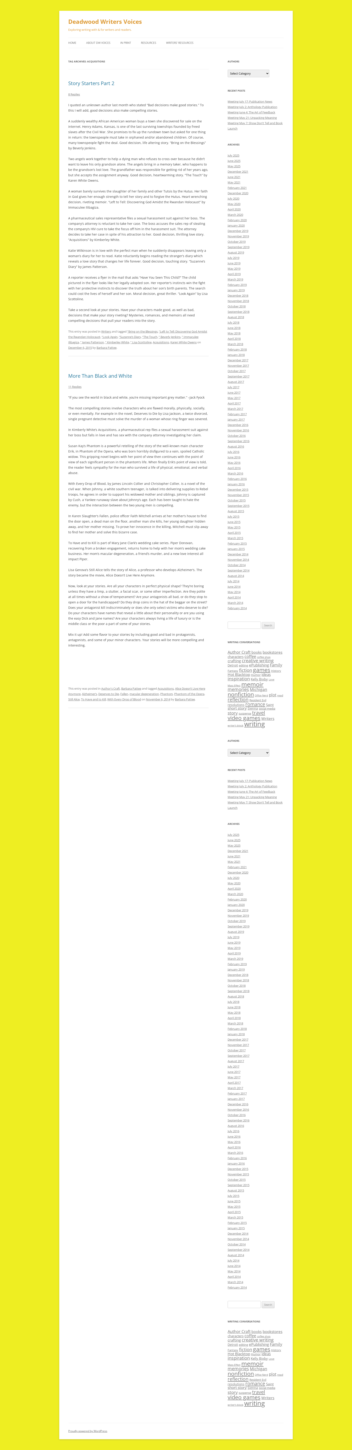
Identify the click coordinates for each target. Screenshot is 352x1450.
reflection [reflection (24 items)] (238, 699)
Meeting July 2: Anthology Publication (252, 107)
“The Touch (149, 337)
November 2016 (238, 430)
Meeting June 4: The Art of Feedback (251, 112)
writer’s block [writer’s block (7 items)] (235, 725)
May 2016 (234, 463)
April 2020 (234, 209)
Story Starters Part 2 (91, 83)
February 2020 (237, 220)
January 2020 (236, 225)
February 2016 (237, 479)
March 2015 (235, 538)
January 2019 (236, 290)
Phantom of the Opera (189, 694)
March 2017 (235, 409)
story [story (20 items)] (233, 713)
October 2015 (237, 500)
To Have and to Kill (93, 699)
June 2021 (234, 177)
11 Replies (74, 387)
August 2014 (236, 576)
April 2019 (234, 274)
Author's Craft (110, 688)
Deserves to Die (108, 694)
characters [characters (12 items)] (236, 656)
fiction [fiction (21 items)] (245, 670)
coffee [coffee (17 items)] (250, 656)
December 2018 (238, 296)
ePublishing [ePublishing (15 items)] (259, 665)
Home (72, 43)
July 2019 (233, 258)
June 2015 (234, 522)
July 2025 (233, 155)
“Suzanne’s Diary (130, 337)
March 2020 (235, 215)
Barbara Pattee (107, 348)
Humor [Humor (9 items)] (256, 675)
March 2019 (235, 279)
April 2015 (234, 533)
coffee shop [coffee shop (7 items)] (264, 657)
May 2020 (234, 204)
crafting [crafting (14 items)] (234, 660)
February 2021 (237, 188)
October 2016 (237, 436)
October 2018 (237, 306)
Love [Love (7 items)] (271, 679)
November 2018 (238, 301)
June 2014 (234, 587)
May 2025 (234, 166)
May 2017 (234, 398)
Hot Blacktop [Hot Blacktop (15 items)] (239, 674)
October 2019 (237, 242)
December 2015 (238, 490)
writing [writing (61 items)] (254, 723)
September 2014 (238, 570)
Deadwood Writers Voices (105, 22)
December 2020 (238, 193)
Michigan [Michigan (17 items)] (258, 689)
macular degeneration (144, 694)
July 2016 (233, 452)
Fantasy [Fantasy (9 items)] (233, 671)
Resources (148, 43)
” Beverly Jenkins (169, 337)
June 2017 (234, 393)
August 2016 (236, 446)
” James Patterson (92, 342)
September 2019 (238, 247)
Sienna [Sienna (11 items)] (253, 708)
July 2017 (233, 387)
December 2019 (238, 231)
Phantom (166, 694)
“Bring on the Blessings (142, 331)
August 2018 (236, 317)
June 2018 (234, 328)
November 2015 (238, 495)
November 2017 (238, 366)
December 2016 (238, 425)
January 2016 (236, 484)
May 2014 (234, 592)
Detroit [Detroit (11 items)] (233, 665)
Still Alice (74, 699)
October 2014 (237, 565)
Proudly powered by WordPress (87, 1431)
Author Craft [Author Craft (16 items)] (239, 652)
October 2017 (237, 371)
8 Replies (74, 94)
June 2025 (234, 161)
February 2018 (237, 349)
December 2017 (238, 360)
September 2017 (238, 376)
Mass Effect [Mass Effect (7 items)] (234, 685)
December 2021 (238, 172)
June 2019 (234, 263)
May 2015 (234, 527)
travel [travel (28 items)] (258, 712)
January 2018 (236, 355)
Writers (106, 331)
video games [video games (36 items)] (244, 718)
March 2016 (235, 473)
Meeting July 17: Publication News (250, 101)
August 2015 (236, 511)
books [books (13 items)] (256, 652)
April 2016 (234, 468)
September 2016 (238, 441)
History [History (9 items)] (276, 671)
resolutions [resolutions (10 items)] (236, 705)
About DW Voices (98, 43)
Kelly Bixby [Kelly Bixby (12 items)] (259, 679)
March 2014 (235, 603)
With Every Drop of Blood (124, 699)
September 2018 (238, 312)
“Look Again (110, 337)
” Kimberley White (117, 342)
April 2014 (234, 597)
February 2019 (237, 285)
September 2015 (238, 506)
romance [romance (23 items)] (255, 704)
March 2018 (235, 344)
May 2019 (234, 269)
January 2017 (236, 419)
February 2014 (237, 608)
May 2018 (234, 333)
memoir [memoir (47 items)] (252, 684)
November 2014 (238, 560)
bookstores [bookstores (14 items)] (272, 652)
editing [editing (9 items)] (243, 665)
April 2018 (234, 339)
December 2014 (238, 554)
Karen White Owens (183, 342)
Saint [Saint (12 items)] (270, 704)
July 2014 (233, 581)
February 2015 (237, 543)
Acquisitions (161, 342)
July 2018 (233, 322)
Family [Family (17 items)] (276, 665)
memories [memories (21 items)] (238, 689)
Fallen (124, 694)
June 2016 (234, 457)
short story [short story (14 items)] (237, 708)
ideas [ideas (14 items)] (266, 674)
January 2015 (236, 549)
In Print (125, 43)
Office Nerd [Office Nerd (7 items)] (261, 695)
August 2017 (236, 382)
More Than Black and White (100, 375)
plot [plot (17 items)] (272, 694)
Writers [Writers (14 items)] (267, 718)
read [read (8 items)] (280, 695)
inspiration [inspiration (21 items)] (239, 679)
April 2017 (234, 403)
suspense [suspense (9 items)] (245, 713)
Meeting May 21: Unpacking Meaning (252, 118)
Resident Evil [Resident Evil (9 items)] (257, 700)
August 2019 (236, 252)
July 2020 (233, 198)
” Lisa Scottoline (141, 342)
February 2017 (237, 414)
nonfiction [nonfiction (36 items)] (241, 694)
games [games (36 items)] (261, 669)
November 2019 (238, 236)
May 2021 (234, 182)
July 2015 (233, 516)
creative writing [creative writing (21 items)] (258, 661)
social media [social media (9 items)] (267, 708)
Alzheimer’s (89, 694)
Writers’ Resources (180, 43)
